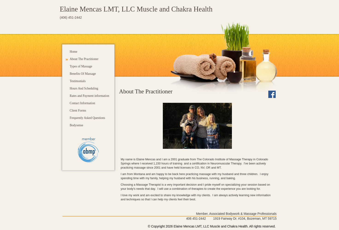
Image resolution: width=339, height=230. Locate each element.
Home (73, 51)
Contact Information (82, 103)
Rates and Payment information (89, 96)
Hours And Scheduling (84, 88)
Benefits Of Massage (83, 73)
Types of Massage (81, 66)
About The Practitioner (84, 59)
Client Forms (78, 110)
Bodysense (76, 125)
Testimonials (77, 81)
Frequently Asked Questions (87, 118)
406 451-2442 (196, 218)
